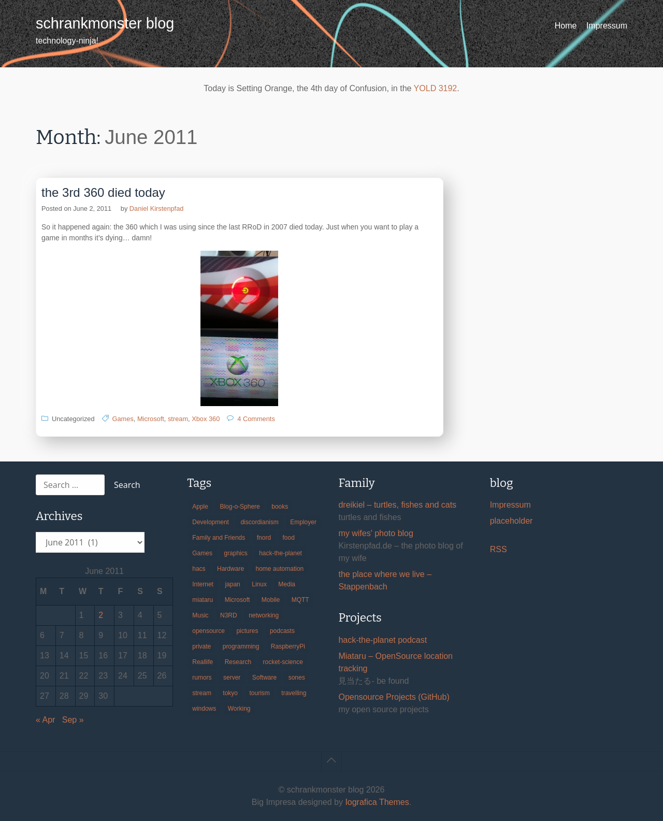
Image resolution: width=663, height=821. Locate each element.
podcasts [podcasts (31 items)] (282, 631)
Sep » (73, 719)
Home (566, 25)
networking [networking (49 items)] (264, 615)
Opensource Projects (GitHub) (393, 697)
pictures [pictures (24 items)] (247, 631)
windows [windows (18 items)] (204, 708)
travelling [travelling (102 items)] (293, 693)
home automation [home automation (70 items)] (280, 568)
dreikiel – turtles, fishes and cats (397, 504)
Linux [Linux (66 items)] (259, 584)
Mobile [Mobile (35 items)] (271, 599)
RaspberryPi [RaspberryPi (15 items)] (288, 646)
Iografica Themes (377, 802)
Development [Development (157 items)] (210, 522)
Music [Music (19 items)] (200, 615)
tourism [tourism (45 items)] (260, 693)
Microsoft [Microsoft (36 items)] (237, 599)
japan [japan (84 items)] (232, 584)
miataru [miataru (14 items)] (202, 599)
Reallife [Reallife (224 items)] (202, 662)
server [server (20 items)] (231, 677)
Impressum (606, 25)
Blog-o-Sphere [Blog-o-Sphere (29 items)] (240, 506)
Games (123, 419)
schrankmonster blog (105, 23)
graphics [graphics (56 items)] (235, 553)
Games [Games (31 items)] (202, 553)
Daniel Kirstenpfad (156, 208)
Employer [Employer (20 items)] (303, 522)
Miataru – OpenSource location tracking (395, 662)
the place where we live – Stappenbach (384, 580)
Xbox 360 (206, 419)
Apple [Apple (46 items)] (200, 506)
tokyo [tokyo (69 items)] (230, 693)
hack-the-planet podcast (382, 640)
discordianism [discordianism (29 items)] (259, 522)
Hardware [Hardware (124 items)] (230, 568)
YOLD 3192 (435, 88)
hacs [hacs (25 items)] (198, 568)
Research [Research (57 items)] (238, 662)
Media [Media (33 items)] (286, 584)
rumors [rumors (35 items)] (201, 677)
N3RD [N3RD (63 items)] (228, 615)
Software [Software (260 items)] (264, 677)
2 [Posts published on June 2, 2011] (100, 615)
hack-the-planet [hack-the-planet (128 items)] (280, 553)
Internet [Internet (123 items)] (202, 584)
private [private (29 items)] (201, 646)
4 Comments (256, 419)
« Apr (45, 719)
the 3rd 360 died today (103, 192)
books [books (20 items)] (279, 506)
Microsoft (150, 419)
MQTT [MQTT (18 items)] (300, 599)
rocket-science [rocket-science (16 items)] (283, 662)
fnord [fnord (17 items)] (264, 537)
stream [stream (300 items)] (201, 693)
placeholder (511, 520)
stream (178, 419)
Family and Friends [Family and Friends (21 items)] (218, 537)
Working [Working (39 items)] (239, 708)
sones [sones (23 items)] (297, 677)
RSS (498, 549)
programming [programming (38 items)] (241, 646)
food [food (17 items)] (289, 537)
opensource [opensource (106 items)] (208, 631)
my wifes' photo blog (375, 533)
